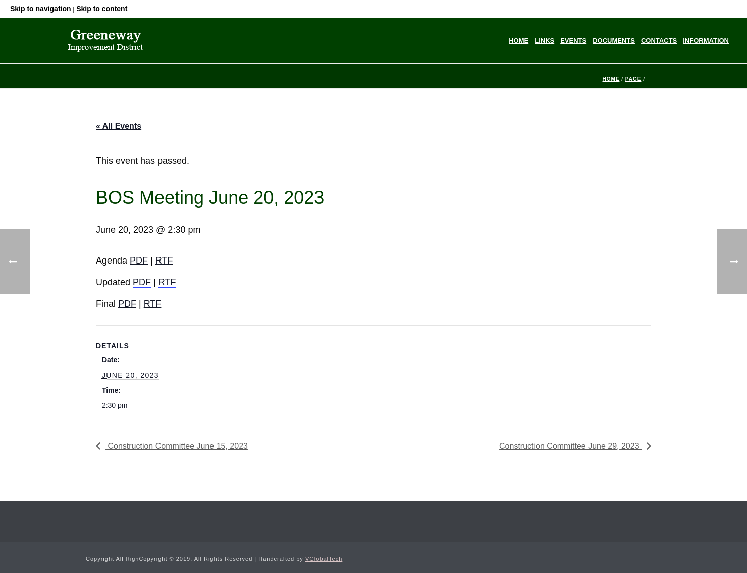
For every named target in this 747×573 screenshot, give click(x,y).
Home (518, 40)
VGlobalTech (323, 559)
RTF (164, 260)
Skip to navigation (40, 9)
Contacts (659, 40)
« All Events (118, 126)
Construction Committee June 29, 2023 (570, 446)
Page (633, 79)
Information (706, 40)
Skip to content (101, 9)
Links (544, 40)
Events (573, 40)
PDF (139, 260)
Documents (614, 40)
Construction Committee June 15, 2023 (176, 446)
